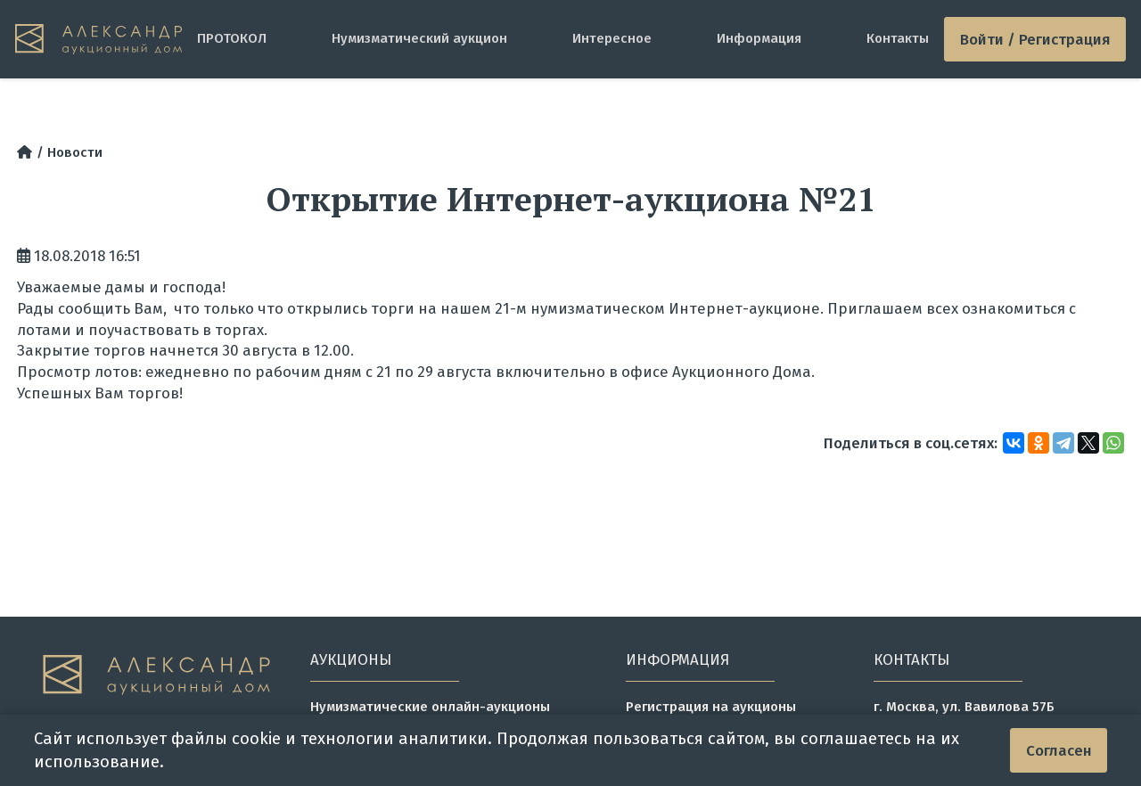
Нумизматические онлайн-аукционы (430, 707)
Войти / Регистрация (1035, 39)
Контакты (897, 38)
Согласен (1059, 750)
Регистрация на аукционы (711, 707)
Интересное (612, 38)
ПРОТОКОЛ (232, 38)
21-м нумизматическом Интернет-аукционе (657, 308)
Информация (759, 38)
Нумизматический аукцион (419, 38)
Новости (75, 152)
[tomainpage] (98, 39)
